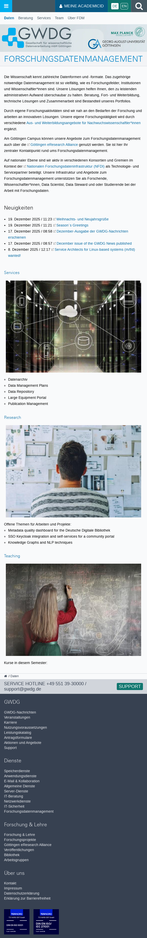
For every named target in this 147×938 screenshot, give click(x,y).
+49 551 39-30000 (65, 683)
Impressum (13, 888)
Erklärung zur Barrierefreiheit (27, 898)
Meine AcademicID (81, 6)
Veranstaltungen (17, 717)
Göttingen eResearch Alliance (54, 145)
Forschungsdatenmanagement (29, 811)
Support (130, 686)
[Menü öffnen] (6, 6)
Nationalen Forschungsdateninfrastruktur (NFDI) (66, 166)
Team (59, 18)
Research (12, 418)
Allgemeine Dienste (19, 786)
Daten (9, 18)
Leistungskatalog (17, 733)
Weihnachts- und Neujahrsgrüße (82, 219)
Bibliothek (12, 855)
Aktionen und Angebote (22, 743)
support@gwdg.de (22, 689)
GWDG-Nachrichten (20, 712)
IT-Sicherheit (14, 806)
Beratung (25, 18)
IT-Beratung (13, 796)
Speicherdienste (17, 771)
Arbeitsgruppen (16, 860)
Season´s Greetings (72, 225)
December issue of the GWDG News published (94, 243)
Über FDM (76, 18)
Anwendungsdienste (20, 776)
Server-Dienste (16, 791)
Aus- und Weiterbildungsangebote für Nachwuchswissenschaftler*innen (83, 123)
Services (44, 18)
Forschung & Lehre (19, 835)
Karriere (10, 722)
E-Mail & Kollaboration (22, 781)
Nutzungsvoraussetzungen (25, 727)
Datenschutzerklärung (21, 893)
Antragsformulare (18, 738)
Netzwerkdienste (17, 801)
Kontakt (10, 883)
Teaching (12, 556)
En (124, 6)
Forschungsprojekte (20, 840)
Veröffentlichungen (19, 850)
